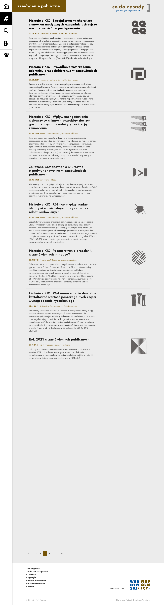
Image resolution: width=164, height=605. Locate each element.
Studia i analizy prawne (37, 571)
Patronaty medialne (35, 583)
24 (63, 553)
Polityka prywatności (36, 580)
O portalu (31, 574)
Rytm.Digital (146, 600)
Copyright (31, 577)
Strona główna (33, 568)
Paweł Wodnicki (127, 600)
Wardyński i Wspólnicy (39, 600)
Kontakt (30, 586)
